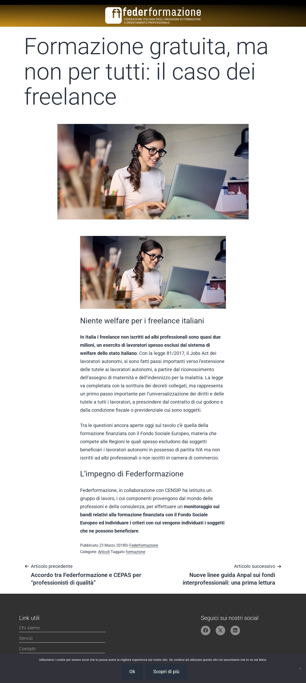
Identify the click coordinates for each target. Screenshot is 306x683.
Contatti (27, 648)
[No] (300, 668)
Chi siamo (29, 627)
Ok (132, 671)
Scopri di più (166, 671)
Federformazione (143, 545)
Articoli (104, 552)
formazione (135, 552)
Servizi (26, 638)
